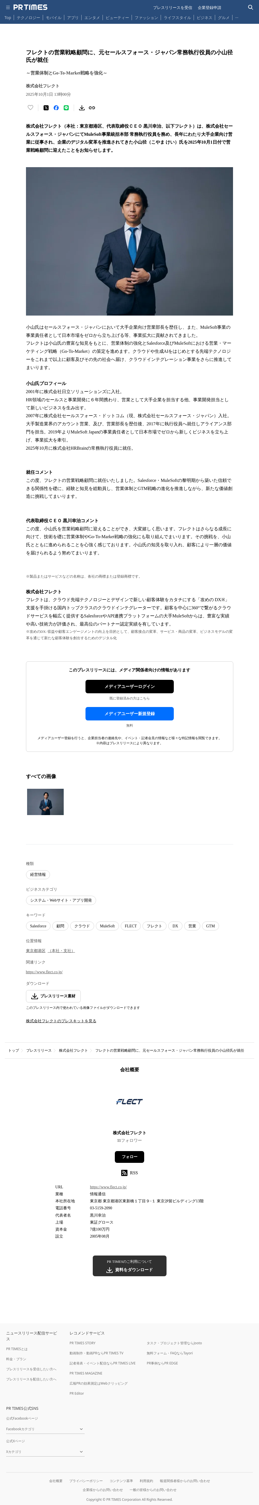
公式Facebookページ (22, 1418)
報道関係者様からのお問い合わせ (185, 1480)
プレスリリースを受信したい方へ (31, 1369)
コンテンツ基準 (121, 1480)
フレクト (154, 926)
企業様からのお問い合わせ (103, 1489)
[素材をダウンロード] (81, 107)
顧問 (60, 926)
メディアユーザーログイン (129, 686)
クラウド (82, 926)
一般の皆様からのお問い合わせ (153, 1489)
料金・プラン (16, 1359)
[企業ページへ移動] (129, 1103)
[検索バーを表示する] (251, 7)
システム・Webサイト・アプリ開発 (61, 900)
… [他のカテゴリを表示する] (236, 16)
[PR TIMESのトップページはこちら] (30, 7)
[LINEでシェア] (66, 107)
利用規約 (146, 1480)
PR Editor (77, 1393)
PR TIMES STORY (83, 1343)
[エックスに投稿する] (46, 107)
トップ (13, 1050)
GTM (210, 926)
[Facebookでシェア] (56, 107)
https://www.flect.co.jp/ (44, 972)
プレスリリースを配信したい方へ (31, 1379)
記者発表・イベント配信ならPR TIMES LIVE (103, 1363)
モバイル (53, 17)
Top (7, 17)
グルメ (224, 17)
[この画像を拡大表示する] (45, 802)
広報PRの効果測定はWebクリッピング (99, 1383)
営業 (192, 926)
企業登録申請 (209, 7)
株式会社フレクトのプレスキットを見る (61, 1021)
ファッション (146, 17)
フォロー (129, 1157)
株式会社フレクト (73, 1050)
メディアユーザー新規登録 (129, 713)
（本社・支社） (61, 951)
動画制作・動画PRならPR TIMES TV (96, 1353)
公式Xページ (15, 1441)
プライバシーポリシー (86, 1480)
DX (175, 926)
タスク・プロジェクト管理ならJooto (174, 1343)
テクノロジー (28, 17)
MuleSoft (107, 926)
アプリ (73, 17)
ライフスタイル (177, 17)
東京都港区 (36, 951)
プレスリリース (39, 1050)
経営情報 (38, 874)
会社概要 (56, 1480)
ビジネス (204, 17)
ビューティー (117, 17)
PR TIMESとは (17, 1349)
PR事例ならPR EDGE (162, 1363)
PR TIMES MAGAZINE (86, 1373)
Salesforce (38, 926)
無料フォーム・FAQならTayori (170, 1353)
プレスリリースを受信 (172, 7)
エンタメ (92, 17)
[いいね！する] (30, 107)
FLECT (131, 926)
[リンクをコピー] (91, 107)
